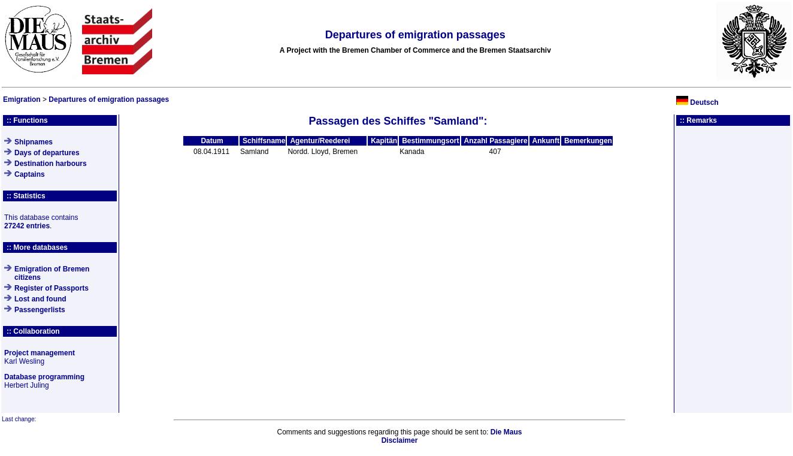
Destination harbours (50, 163)
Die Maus (506, 432)
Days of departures (47, 153)
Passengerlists (39, 310)
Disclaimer (400, 440)
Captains (29, 174)
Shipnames (33, 142)
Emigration (22, 99)
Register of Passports (51, 288)
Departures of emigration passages (109, 99)
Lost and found (40, 299)
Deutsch (704, 102)
